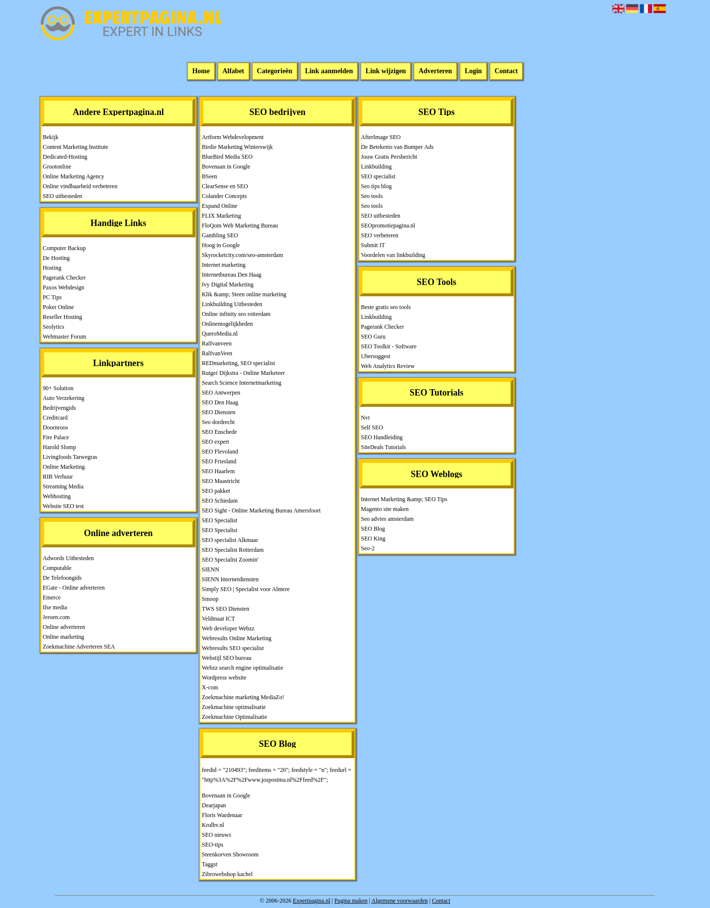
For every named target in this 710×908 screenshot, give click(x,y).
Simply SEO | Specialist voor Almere (246, 589)
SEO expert (215, 441)
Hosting (52, 267)
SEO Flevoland (220, 451)
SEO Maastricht (221, 481)
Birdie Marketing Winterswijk (237, 146)
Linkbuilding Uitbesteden (232, 304)
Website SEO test (63, 506)
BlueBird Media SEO (227, 156)
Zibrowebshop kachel (227, 874)
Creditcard (55, 417)
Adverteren (435, 71)
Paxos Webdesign (63, 287)
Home (201, 71)
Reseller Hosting (62, 316)
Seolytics (53, 326)
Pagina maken (351, 900)
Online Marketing (64, 466)
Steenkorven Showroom (230, 854)
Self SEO (372, 427)
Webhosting (57, 496)
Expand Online (219, 205)
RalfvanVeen (217, 353)
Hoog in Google (221, 245)
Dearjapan (214, 805)
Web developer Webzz (228, 628)
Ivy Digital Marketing (227, 284)
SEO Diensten (218, 412)
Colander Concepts (224, 196)
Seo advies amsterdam (387, 518)
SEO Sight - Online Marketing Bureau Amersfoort (261, 510)
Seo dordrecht (218, 422)
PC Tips (52, 297)
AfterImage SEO (381, 137)
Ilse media (55, 607)
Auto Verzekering (63, 398)
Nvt (365, 417)
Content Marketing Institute (75, 146)
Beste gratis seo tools (386, 307)
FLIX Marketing (221, 215)
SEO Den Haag (220, 402)
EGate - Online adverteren (74, 587)
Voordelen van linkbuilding (393, 255)
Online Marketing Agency (73, 176)
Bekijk (50, 137)
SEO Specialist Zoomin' (230, 559)
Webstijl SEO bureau (226, 657)
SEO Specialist (219, 520)
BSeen (209, 176)
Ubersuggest (375, 356)
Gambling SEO (220, 235)
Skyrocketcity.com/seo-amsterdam (242, 255)
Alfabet (233, 71)
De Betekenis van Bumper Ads (397, 146)
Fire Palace (56, 437)
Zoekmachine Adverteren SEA (79, 646)
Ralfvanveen (217, 343)
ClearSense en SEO (225, 186)
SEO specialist (378, 176)
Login (473, 71)
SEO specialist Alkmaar (230, 540)
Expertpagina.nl (311, 900)
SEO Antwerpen (221, 392)
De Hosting (56, 258)
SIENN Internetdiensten (230, 579)
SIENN (210, 569)
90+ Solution (58, 388)
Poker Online (58, 307)
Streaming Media (63, 486)
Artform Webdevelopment (233, 137)
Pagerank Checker (64, 277)
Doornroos (55, 427)
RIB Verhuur (58, 476)
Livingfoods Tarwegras (70, 457)
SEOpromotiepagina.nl (388, 225)
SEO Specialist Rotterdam (233, 549)
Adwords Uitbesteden (68, 558)
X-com (210, 687)
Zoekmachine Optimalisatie (234, 716)
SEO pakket (216, 490)
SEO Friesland (219, 461)
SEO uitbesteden (62, 196)
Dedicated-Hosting (65, 156)
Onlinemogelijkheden (227, 323)
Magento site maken (385, 509)
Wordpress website (224, 677)
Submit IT (373, 245)
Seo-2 (368, 548)
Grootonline (57, 166)
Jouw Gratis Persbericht (389, 156)
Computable (57, 568)
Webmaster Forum (64, 336)
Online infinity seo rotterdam (236, 314)
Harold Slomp (59, 447)
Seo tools (371, 196)
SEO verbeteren (379, 235)
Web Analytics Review (388, 366)
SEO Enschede (219, 431)
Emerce (52, 597)
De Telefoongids (62, 577)
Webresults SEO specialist (233, 648)
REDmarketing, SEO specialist (238, 363)
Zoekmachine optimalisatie (234, 707)
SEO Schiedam (220, 500)
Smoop (210, 599)
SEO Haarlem (218, 471)
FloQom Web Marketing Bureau (240, 225)
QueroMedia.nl (220, 333)
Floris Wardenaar (222, 815)
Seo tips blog (376, 186)
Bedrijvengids (59, 407)
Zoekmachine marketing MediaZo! (243, 697)
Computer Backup (64, 248)
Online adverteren (64, 627)
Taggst (210, 864)
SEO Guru (373, 336)
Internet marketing (224, 264)
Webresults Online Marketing (237, 638)
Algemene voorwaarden (399, 900)
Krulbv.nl (213, 825)
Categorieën (274, 71)
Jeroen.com (56, 617)
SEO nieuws (216, 834)
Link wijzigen (386, 71)
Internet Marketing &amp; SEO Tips (404, 499)
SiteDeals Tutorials (383, 447)
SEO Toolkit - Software (388, 346)
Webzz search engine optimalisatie (242, 667)
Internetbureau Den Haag (231, 274)
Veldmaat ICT (218, 618)
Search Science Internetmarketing (241, 382)
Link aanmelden (329, 71)
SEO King (373, 538)
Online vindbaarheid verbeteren (80, 186)
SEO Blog (373, 528)
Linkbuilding (376, 166)
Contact (506, 71)
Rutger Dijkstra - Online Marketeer (243, 372)
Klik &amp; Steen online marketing (244, 294)
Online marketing (63, 636)
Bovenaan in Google (226, 166)
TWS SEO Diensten (225, 608)
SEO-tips (212, 844)
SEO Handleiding (382, 437)
